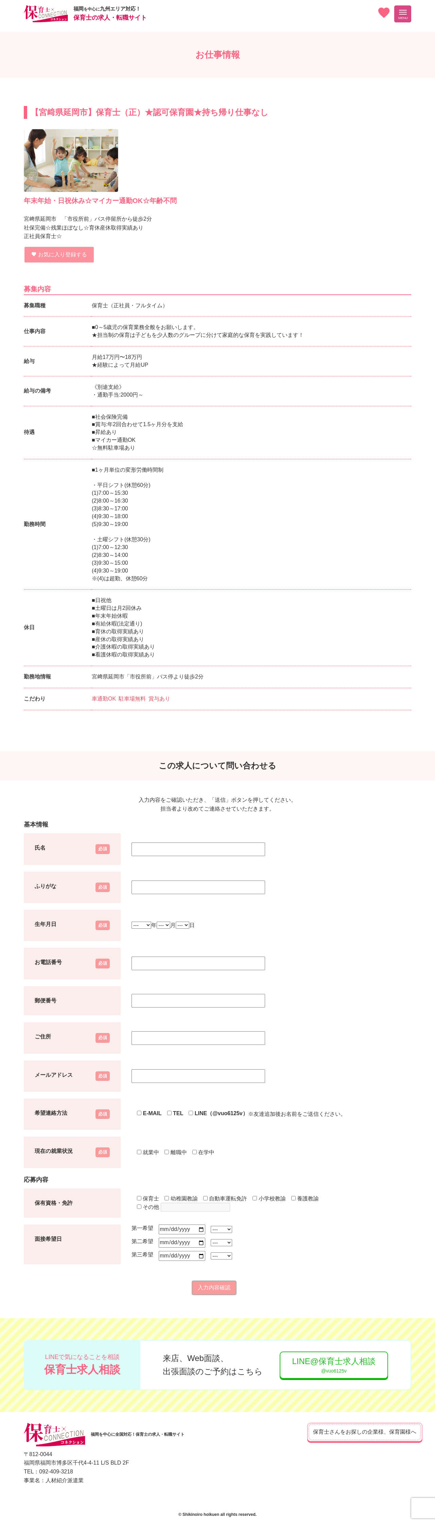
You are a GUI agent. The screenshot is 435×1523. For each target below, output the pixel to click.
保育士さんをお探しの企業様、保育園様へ (353, 1432)
